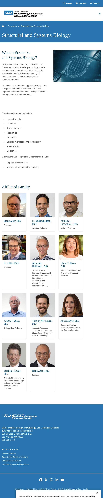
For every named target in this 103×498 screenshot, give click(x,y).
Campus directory (9, 453)
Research (12, 26)
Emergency (19, 489)
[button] (81, 3)
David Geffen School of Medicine (15, 457)
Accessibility (32, 489)
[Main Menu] (99, 13)
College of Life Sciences (11, 461)
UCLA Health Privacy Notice (69, 489)
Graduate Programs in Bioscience (15, 464)
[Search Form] (94, 3)
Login (85, 489)
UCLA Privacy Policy (47, 489)
